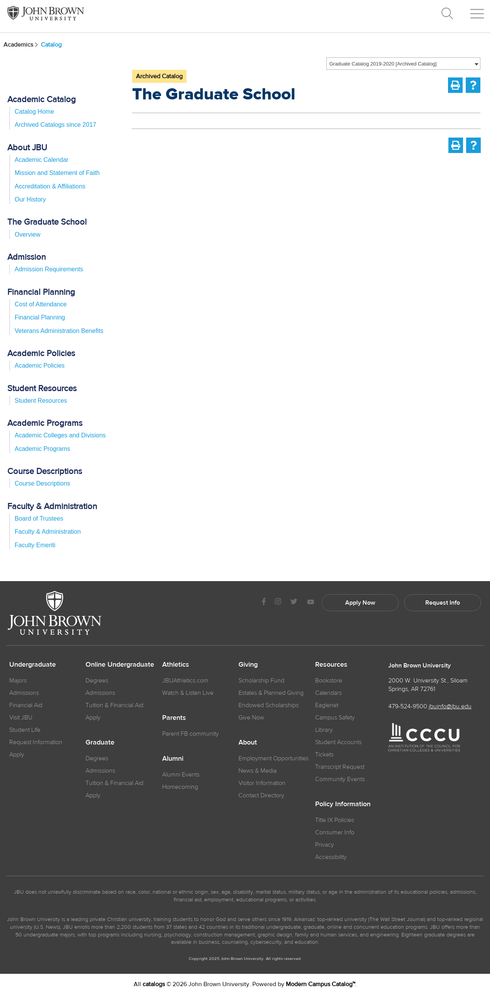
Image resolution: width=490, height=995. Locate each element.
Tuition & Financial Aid (114, 705)
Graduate (100, 742)
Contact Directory (261, 795)
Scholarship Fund (261, 680)
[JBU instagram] (277, 602)
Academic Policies (40, 365)
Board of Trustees (39, 518)
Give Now (251, 717)
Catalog (51, 45)
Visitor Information (261, 783)
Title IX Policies (334, 820)
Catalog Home (34, 111)
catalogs (154, 984)
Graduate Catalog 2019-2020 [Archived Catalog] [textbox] (382, 64)
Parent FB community (190, 734)
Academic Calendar (42, 159)
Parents (174, 717)
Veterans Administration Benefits (59, 331)
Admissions (100, 693)
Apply (16, 754)
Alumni (172, 758)
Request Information (35, 742)
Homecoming (180, 787)
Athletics (175, 664)
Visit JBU (20, 717)
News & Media (257, 771)
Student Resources (41, 400)
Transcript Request (339, 767)
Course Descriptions (42, 483)
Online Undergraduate (120, 664)
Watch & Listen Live (187, 693)
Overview (27, 234)
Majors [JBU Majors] (18, 680)
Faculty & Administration (48, 531)
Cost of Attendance (41, 304)
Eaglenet (326, 705)
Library (324, 730)
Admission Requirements (49, 269)
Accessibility (331, 857)
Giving (248, 664)
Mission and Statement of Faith (57, 173)
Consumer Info (334, 832)
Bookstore (328, 680)
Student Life (24, 730)
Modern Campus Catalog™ (320, 984)
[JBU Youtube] (310, 602)
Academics (21, 45)
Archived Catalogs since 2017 (55, 124)
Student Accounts (338, 742)
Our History (30, 199)
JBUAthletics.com (185, 680)
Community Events (340, 779)
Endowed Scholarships (268, 705)
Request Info (442, 603)
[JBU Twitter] (293, 603)
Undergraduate (32, 664)
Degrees (97, 680)
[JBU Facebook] (263, 602)
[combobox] (403, 63)
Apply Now (360, 603)
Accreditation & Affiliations (50, 186)
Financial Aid (25, 705)
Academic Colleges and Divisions (60, 435)
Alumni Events (181, 774)
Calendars (328, 693)
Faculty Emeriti (35, 545)
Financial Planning (40, 317)
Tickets (324, 754)
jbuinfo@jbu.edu (450, 706)
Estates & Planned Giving (271, 693)
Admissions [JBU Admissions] (24, 693)
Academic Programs (42, 448)
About (247, 742)
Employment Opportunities (273, 758)
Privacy (324, 845)
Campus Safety (335, 717)
